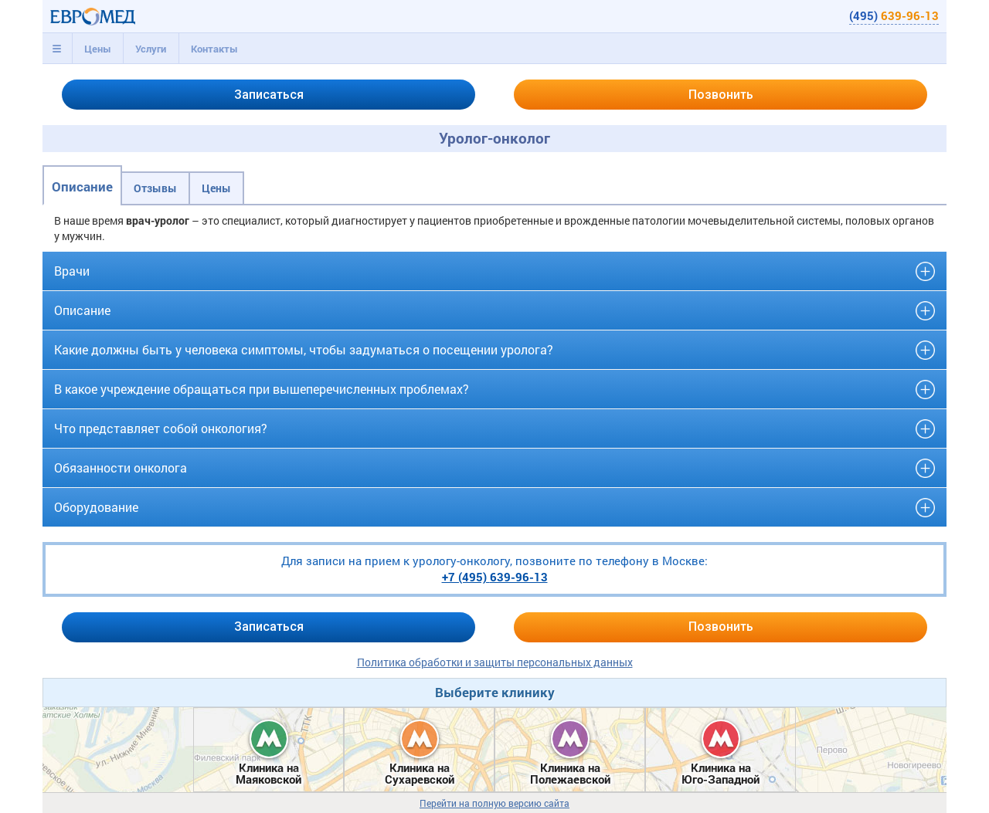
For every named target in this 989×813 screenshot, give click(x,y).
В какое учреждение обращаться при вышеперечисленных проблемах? (261, 389)
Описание (82, 186)
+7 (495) (495, 576)
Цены (97, 49)
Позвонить (720, 94)
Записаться (269, 94)
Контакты (214, 49)
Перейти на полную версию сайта (494, 803)
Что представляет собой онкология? (160, 428)
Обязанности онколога (120, 467)
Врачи (72, 271)
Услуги (150, 49)
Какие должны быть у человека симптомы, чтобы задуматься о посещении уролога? (303, 349)
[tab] (57, 48)
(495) (894, 15)
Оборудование (96, 507)
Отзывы (155, 188)
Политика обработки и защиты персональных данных (495, 662)
